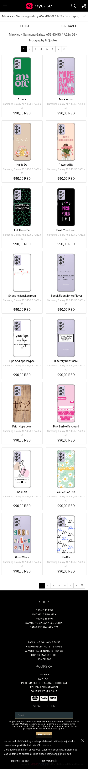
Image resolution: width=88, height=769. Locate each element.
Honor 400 (44, 659)
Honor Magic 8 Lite (44, 655)
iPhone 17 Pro (44, 610)
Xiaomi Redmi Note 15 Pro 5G (44, 650)
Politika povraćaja (44, 691)
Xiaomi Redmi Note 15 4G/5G (44, 646)
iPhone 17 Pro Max (44, 614)
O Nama (44, 674)
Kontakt (44, 678)
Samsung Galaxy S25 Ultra (44, 622)
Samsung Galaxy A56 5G (44, 642)
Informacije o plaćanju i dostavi (44, 683)
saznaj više (49, 761)
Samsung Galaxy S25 (44, 627)
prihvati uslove (20, 761)
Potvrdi (44, 734)
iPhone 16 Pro (44, 618)
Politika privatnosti (44, 687)
